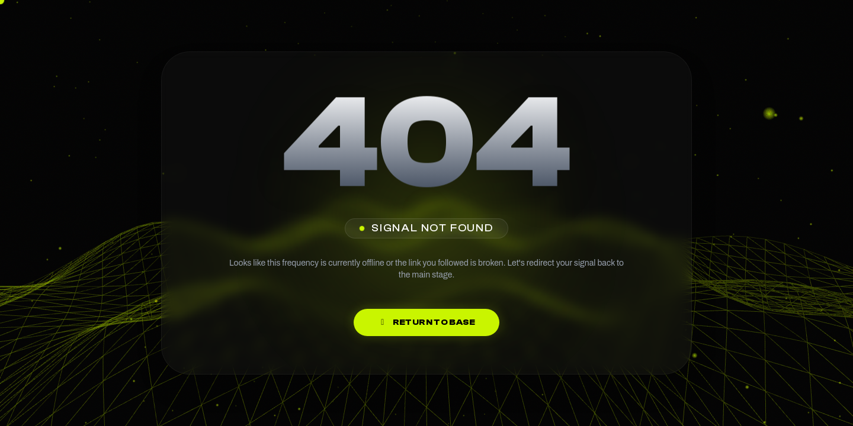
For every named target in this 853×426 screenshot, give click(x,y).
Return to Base (426, 322)
